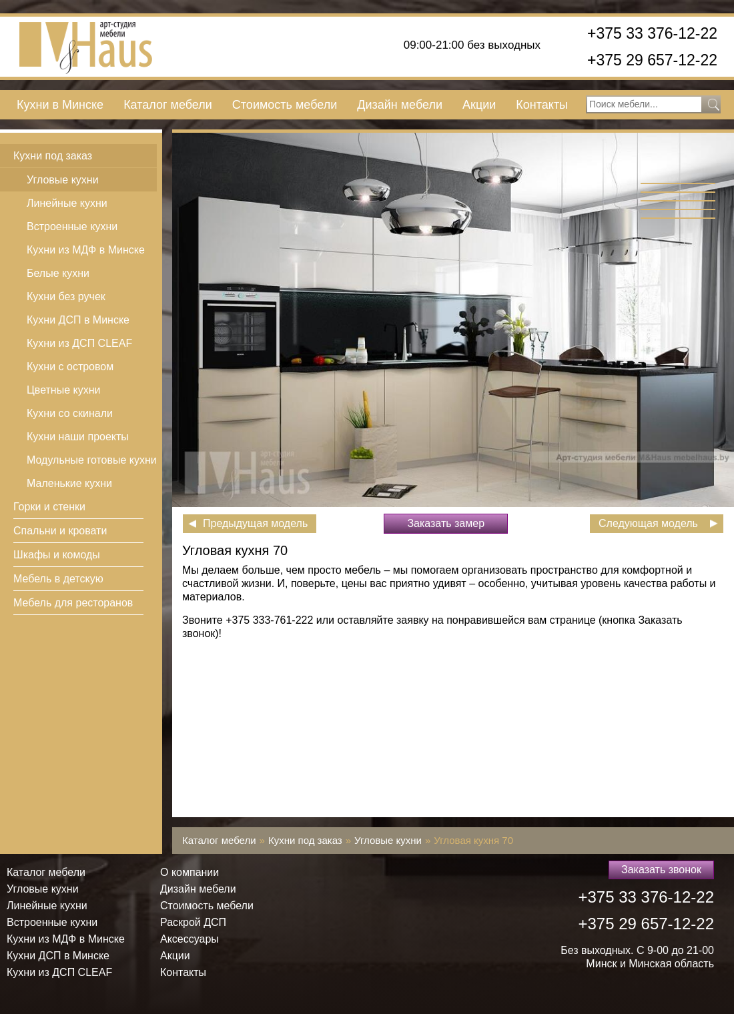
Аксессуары (189, 939)
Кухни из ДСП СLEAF (79, 343)
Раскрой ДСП (193, 922)
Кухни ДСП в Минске (78, 320)
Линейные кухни (67, 203)
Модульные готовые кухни (92, 460)
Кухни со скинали (70, 413)
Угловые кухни (63, 179)
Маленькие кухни (69, 483)
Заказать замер (445, 523)
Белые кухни (58, 273)
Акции (479, 104)
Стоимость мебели (284, 104)
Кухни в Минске (60, 104)
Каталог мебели (167, 104)
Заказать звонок (661, 869)
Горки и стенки (49, 506)
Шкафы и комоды (56, 554)
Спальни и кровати (60, 530)
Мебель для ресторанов (73, 602)
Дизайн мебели (399, 104)
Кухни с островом (70, 366)
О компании (189, 872)
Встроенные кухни (72, 226)
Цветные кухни (63, 390)
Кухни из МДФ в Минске (86, 250)
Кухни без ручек (66, 296)
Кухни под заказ (52, 155)
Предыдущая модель (255, 523)
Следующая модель (648, 523)
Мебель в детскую (58, 578)
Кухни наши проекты (78, 436)
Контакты (542, 104)
